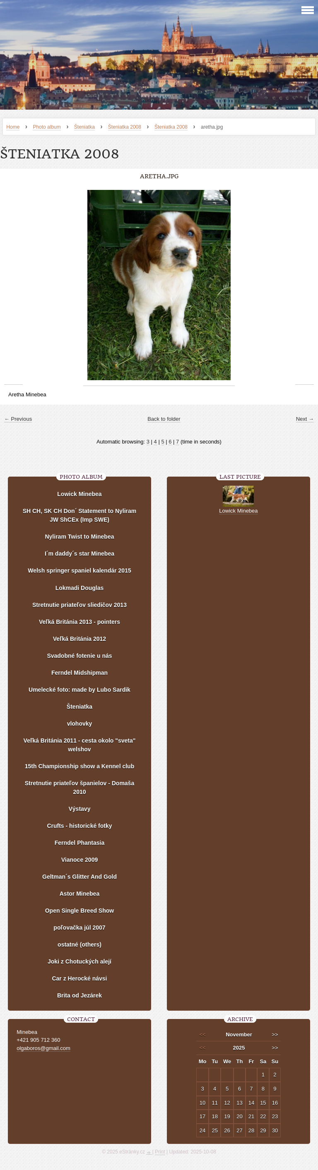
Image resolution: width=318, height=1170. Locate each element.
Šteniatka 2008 (124, 127)
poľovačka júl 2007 (79, 927)
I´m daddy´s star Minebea (79, 553)
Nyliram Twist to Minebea (79, 536)
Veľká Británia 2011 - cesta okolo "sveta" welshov (80, 745)
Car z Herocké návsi (79, 978)
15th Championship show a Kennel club (79, 766)
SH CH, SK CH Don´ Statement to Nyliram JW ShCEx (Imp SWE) (80, 515)
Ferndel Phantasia (80, 842)
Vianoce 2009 (79, 859)
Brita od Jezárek (79, 995)
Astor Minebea (79, 893)
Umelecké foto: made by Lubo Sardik (79, 689)
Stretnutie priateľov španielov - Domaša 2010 (79, 787)
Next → (305, 419)
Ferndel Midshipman (79, 672)
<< (202, 1034)
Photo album (46, 127)
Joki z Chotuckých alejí (79, 961)
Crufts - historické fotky (79, 825)
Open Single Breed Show (79, 910)
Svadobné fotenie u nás (79, 655)
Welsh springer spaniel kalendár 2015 (79, 570)
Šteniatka (84, 127)
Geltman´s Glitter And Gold (79, 876)
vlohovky (79, 723)
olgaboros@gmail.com (43, 1048)
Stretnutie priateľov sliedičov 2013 (79, 605)
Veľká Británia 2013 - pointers (79, 622)
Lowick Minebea (79, 494)
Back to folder (164, 419)
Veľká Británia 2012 (79, 638)
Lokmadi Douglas (79, 588)
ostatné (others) (79, 944)
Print (160, 1152)
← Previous (18, 419)
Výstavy (80, 809)
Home (12, 127)
